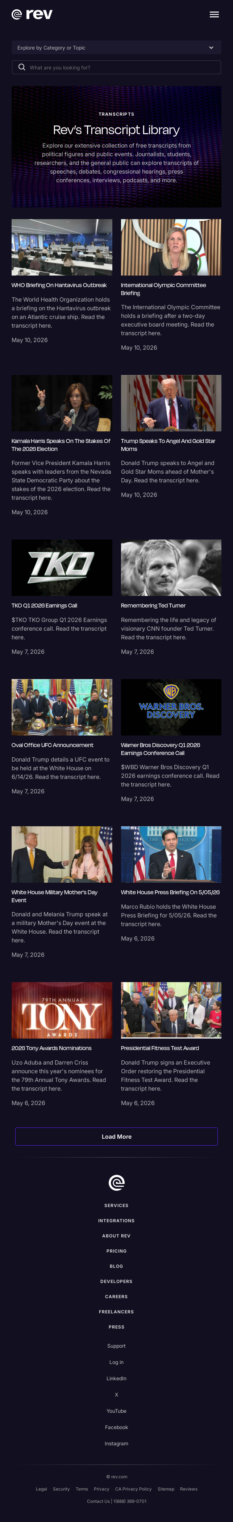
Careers (116, 1296)
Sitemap (166, 1489)
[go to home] (117, 1183)
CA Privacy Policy (133, 1489)
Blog (116, 1266)
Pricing (117, 1251)
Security (61, 1489)
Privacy (101, 1489)
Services (116, 1205)
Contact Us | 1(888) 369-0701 (116, 1501)
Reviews (188, 1489)
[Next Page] (116, 1136)
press (117, 1327)
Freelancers (116, 1311)
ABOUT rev (116, 1236)
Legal (41, 1489)
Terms (82, 1489)
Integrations (116, 1220)
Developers (116, 1281)
